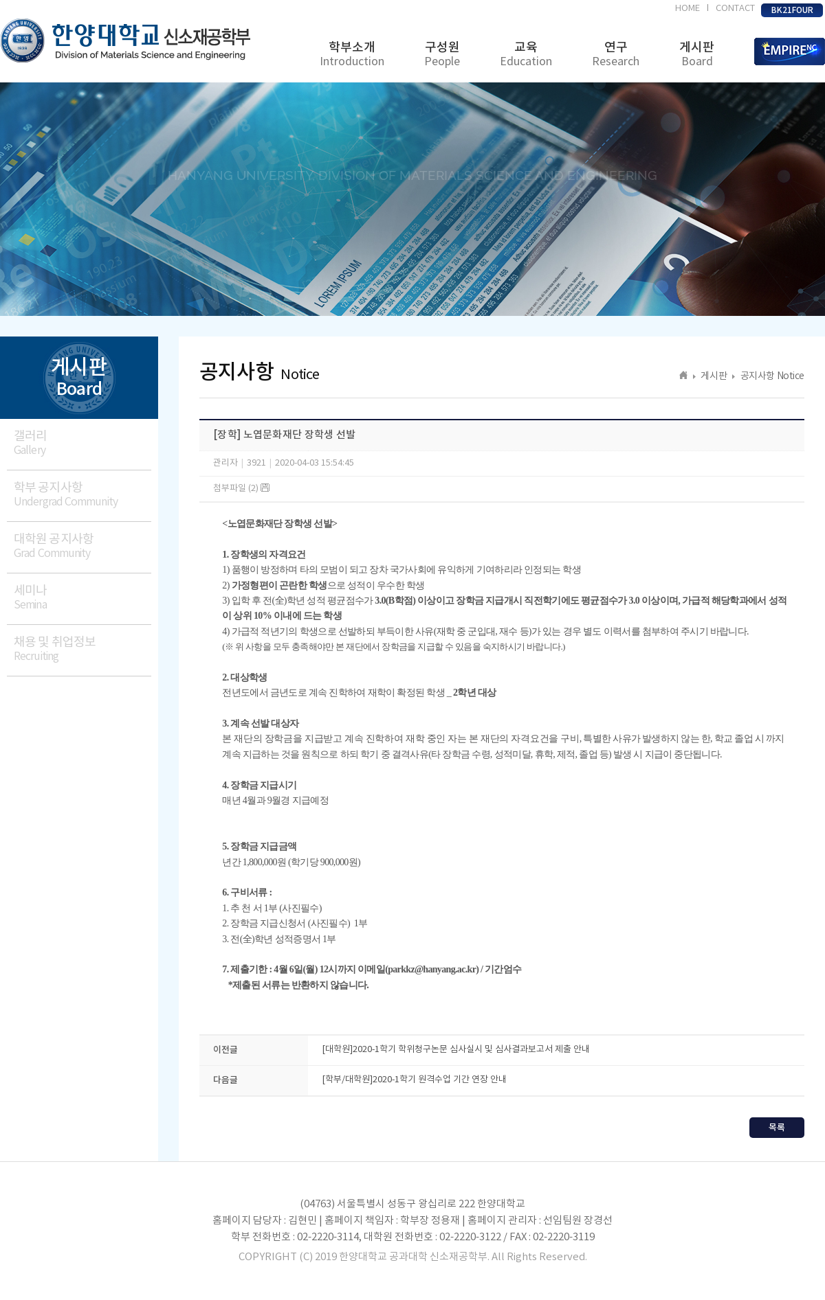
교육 (526, 55)
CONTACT (735, 8)
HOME (687, 8)
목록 (777, 1127)
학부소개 (352, 55)
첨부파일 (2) (241, 488)
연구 (615, 55)
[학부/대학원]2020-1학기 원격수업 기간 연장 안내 (414, 1080)
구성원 (442, 55)
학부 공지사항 (82, 495)
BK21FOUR (792, 10)
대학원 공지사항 (82, 546)
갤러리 (82, 443)
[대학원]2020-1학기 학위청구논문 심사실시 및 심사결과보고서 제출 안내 (456, 1050)
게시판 (696, 55)
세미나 (82, 598)
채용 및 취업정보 (82, 649)
